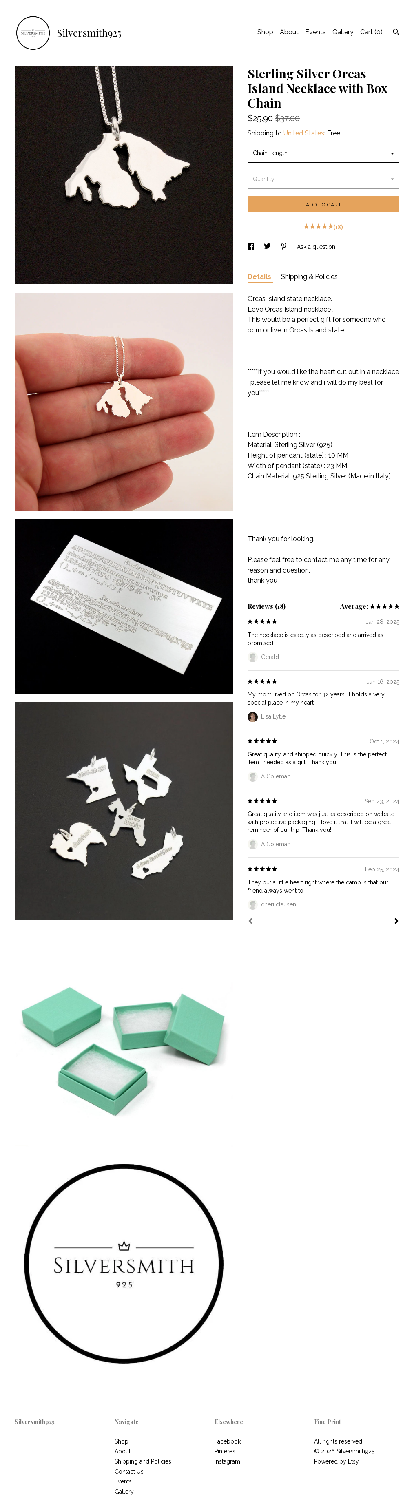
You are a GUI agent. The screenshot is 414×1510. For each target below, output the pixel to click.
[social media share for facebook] (252, 246)
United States (303, 133)
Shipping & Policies (309, 277)
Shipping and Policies (143, 1461)
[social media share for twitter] (268, 246)
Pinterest (226, 1451)
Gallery (343, 32)
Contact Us (129, 1471)
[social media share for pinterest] (285, 246)
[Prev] (250, 922)
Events (315, 32)
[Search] (396, 33)
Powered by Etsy (336, 1461)
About (289, 32)
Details (260, 277)
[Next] (396, 922)
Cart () (371, 32)
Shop (265, 32)
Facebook (228, 1441)
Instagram (227, 1461)
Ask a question (316, 246)
